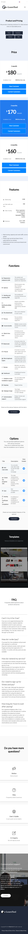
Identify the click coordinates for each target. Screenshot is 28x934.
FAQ (19, 36)
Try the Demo (14, 411)
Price (9, 32)
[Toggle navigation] (25, 7)
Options (10, 36)
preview (14, 579)
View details (14, 518)
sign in (4, 1)
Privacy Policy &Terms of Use (8, 930)
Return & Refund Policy (21, 930)
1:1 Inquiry (5, 895)
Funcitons (18, 32)
